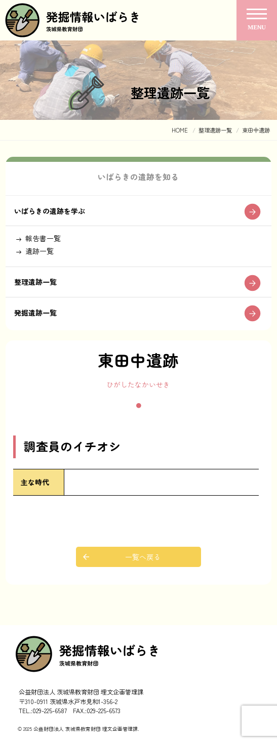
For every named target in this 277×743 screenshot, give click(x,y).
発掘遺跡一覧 (35, 313)
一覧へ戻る (143, 557)
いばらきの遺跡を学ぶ (49, 211)
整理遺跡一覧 (35, 282)
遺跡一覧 (39, 251)
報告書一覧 (43, 238)
